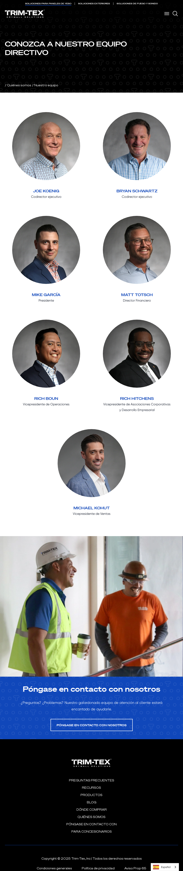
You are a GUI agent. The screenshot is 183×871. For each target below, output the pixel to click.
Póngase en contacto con (91, 824)
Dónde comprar (91, 809)
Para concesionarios (91, 831)
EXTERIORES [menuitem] (94, 3)
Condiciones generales (54, 868)
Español (162, 867)
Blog (91, 802)
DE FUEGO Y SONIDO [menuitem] (137, 3)
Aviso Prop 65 (135, 868)
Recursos (91, 787)
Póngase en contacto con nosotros (92, 725)
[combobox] (165, 867)
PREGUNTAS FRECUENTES (91, 780)
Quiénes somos (19, 85)
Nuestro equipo (46, 85)
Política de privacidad (98, 868)
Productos (91, 795)
